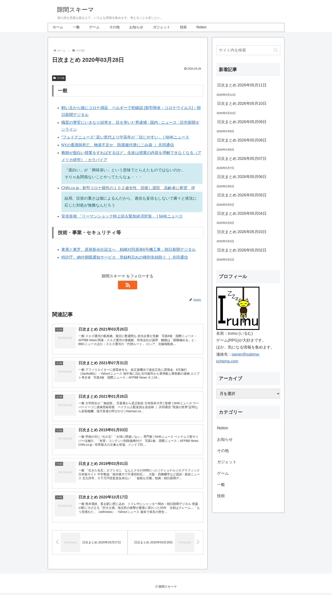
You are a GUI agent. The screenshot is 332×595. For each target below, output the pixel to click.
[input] (248, 50)
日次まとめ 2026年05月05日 (242, 195)
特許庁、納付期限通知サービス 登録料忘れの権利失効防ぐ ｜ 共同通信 (124, 257)
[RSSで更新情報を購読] (127, 285)
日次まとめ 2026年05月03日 (242, 232)
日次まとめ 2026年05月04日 (242, 213)
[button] (276, 50)
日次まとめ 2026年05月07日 (242, 158)
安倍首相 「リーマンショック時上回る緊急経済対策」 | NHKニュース (122, 216)
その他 (59, 78)
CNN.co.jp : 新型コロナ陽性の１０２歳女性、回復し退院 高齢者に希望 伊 (128, 188)
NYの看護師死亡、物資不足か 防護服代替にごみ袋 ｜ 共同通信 (117, 145)
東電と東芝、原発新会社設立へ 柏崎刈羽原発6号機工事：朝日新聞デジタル (128, 249)
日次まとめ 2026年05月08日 (242, 140)
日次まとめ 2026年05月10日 (242, 103)
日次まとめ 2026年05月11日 (242, 85)
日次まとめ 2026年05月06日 (242, 177)
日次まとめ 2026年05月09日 (242, 122)
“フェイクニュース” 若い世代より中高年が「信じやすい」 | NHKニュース (125, 137)
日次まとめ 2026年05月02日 (242, 250)
